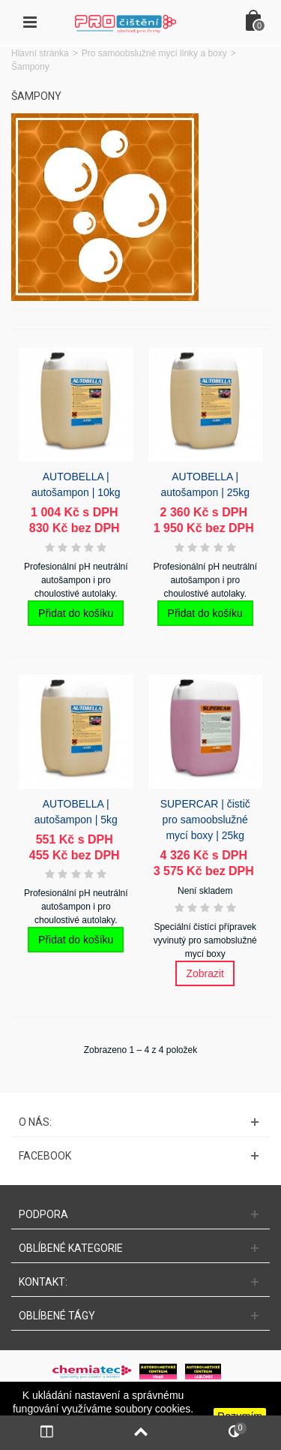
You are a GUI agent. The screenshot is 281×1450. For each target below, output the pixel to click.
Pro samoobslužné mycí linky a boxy (154, 53)
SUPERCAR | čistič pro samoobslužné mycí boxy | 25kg (205, 819)
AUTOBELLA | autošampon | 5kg (76, 812)
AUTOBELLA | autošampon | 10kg (76, 484)
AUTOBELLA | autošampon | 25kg (205, 484)
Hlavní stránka (40, 53)
